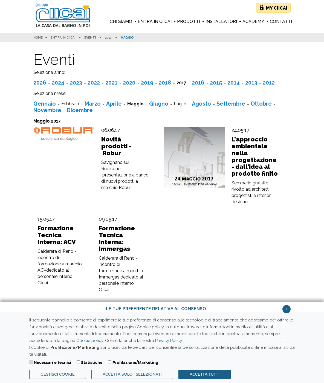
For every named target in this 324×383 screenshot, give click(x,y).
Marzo (93, 103)
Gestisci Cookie (57, 374)
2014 (233, 82)
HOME (38, 37)
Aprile (114, 103)
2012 (269, 82)
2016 (198, 82)
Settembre (230, 103)
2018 (165, 82)
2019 (147, 82)
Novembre (47, 110)
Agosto (201, 103)
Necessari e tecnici (52, 362)
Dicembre (80, 110)
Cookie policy (89, 340)
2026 (39, 82)
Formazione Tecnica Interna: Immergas (117, 238)
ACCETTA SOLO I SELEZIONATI (132, 374)
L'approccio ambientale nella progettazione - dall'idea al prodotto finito (255, 156)
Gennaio (44, 103)
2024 (58, 82)
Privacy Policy (168, 340)
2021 (111, 82)
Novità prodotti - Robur (116, 146)
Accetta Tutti (204, 374)
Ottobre (261, 103)
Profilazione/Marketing (135, 362)
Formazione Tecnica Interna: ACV (56, 235)
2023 (76, 82)
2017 (108, 37)
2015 (216, 82)
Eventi (90, 37)
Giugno (158, 103)
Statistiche (91, 362)
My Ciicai (276, 8)
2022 (94, 82)
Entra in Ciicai (63, 37)
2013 (251, 82)
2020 (129, 82)
